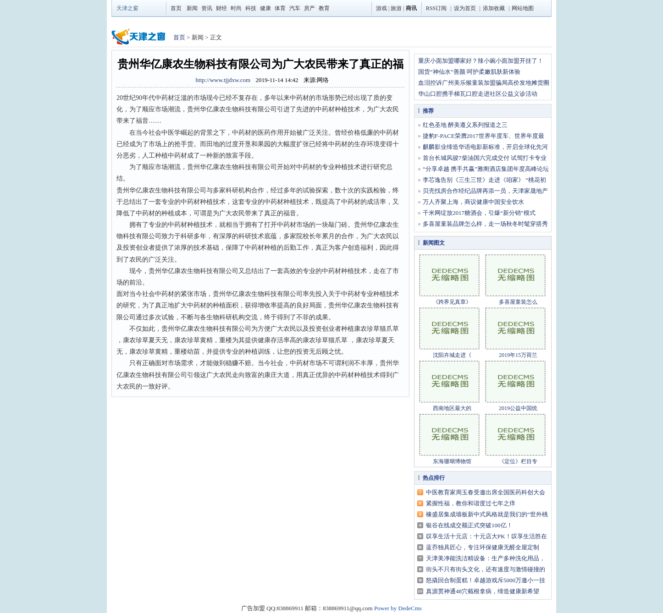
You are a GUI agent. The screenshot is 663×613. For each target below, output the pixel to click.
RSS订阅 (436, 8)
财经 (221, 8)
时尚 (236, 8)
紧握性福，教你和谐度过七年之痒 (470, 503)
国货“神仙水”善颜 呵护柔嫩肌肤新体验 (469, 71)
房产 (309, 8)
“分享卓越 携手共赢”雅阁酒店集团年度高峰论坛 (486, 168)
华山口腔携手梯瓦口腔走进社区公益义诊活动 (477, 93)
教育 (324, 8)
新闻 (192, 8)
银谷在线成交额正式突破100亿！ (469, 525)
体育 (280, 8)
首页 (176, 8)
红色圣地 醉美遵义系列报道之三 (465, 124)
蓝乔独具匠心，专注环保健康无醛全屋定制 (482, 547)
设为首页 (465, 8)
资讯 (206, 8)
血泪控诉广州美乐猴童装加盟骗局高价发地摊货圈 (483, 82)
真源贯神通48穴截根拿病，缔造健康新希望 (482, 591)
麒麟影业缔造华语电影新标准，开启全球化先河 (485, 146)
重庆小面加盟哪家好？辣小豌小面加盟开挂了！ (480, 60)
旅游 (396, 8)
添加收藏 (494, 8)
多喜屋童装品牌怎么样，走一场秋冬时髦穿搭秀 (485, 223)
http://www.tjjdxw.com (223, 80)
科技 (250, 8)
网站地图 (523, 8)
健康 (265, 8)
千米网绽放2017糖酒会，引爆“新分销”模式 (479, 212)
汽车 (294, 8)
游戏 (381, 8)
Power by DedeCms (398, 608)
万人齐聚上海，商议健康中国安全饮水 (473, 201)
